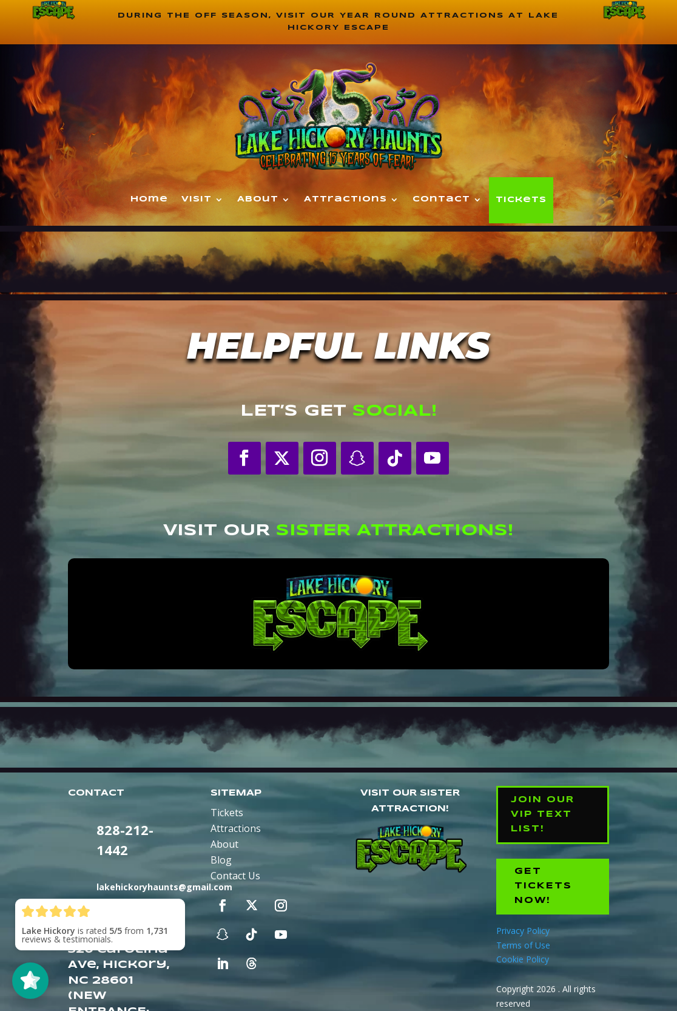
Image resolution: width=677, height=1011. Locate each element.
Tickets (521, 200)
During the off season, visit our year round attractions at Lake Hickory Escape (338, 21)
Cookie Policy (522, 959)
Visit (196, 199)
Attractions (345, 199)
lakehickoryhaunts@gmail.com (164, 887)
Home (149, 199)
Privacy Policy (523, 930)
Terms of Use (523, 945)
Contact (441, 199)
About (257, 199)
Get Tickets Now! (543, 886)
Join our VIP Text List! (542, 814)
